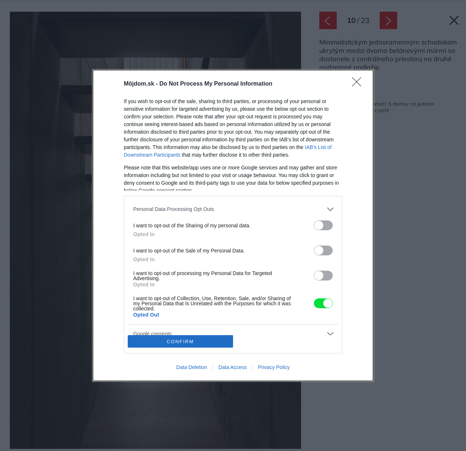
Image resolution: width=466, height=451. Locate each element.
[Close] (359, 84)
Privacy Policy (274, 367)
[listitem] (233, 209)
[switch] (323, 225)
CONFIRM (180, 341)
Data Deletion (191, 367)
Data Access (232, 367)
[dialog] (233, 225)
